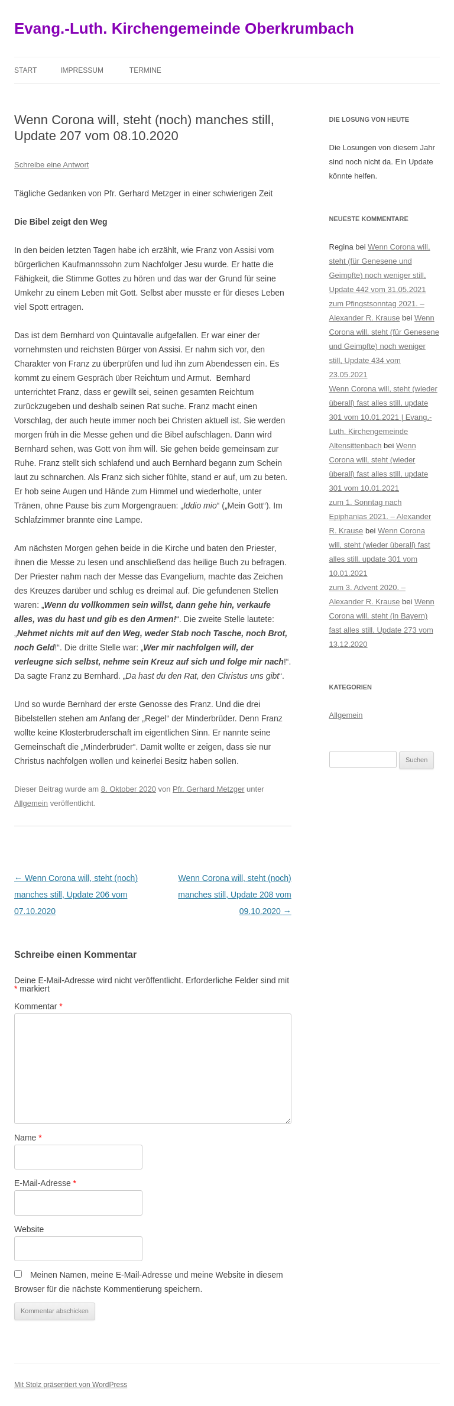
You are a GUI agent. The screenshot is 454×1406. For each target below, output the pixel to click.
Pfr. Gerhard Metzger (208, 789)
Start (25, 70)
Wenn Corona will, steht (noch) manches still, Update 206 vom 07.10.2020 (76, 894)
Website (29, 1229)
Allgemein (31, 803)
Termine (145, 70)
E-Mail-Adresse (45, 1183)
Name (28, 1137)
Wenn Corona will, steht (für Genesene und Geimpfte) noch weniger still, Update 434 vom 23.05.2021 (384, 346)
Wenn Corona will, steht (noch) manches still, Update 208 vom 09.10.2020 (234, 894)
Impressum (81, 70)
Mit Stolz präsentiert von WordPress (70, 1385)
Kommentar (38, 1006)
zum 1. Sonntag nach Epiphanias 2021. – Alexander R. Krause (380, 516)
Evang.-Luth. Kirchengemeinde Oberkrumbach (184, 28)
